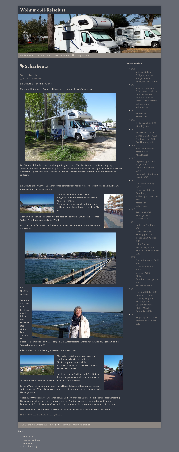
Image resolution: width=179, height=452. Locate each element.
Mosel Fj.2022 (142, 126)
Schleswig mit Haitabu (147, 196)
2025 (133, 69)
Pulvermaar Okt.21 (145, 132)
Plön (138, 199)
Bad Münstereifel (144, 285)
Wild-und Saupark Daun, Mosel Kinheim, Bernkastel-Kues (147, 91)
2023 (133, 110)
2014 (133, 288)
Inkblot (86, 424)
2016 (133, 222)
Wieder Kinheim (144, 72)
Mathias (37, 79)
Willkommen (26, 55)
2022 (133, 120)
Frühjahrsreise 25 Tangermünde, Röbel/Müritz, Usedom (147, 78)
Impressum (83, 55)
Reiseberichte (43, 55)
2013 (133, 314)
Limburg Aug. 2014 (145, 298)
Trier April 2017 (143, 212)
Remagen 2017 (143, 215)
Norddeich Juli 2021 (145, 139)
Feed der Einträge (31, 440)
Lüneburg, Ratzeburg (146, 190)
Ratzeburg (141, 193)
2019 (133, 158)
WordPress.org (30, 446)
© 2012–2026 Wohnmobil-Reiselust (36, 424)
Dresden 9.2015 (143, 273)
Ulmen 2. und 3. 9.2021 (146, 135)
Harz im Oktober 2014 (146, 292)
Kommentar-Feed (31, 443)
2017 (133, 209)
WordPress (72, 424)
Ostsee (33, 415)
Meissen (140, 276)
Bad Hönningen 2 (144, 142)
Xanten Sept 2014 (144, 295)
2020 (133, 145)
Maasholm (141, 202)
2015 (133, 257)
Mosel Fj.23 (141, 116)
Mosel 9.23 (141, 113)
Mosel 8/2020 (142, 155)
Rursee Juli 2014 (143, 301)
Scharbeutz (29, 75)
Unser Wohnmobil (62, 55)
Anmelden (28, 436)
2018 (24, 415)
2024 (133, 84)
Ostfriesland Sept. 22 (146, 123)
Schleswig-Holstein (54, 415)
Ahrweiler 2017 (143, 218)
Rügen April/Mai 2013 (146, 317)
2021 (133, 129)
